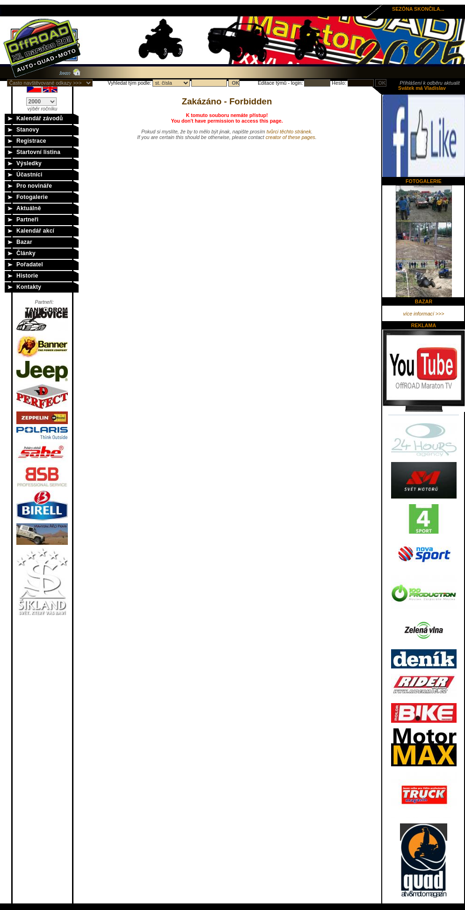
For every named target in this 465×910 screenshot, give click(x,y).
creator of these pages (290, 137)
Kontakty (28, 287)
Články (26, 253)
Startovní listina (38, 152)
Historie (27, 275)
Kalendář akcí (35, 231)
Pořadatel (29, 264)
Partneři (27, 219)
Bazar (24, 242)
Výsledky (29, 163)
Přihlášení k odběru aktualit (430, 83)
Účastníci (29, 174)
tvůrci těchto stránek (289, 131)
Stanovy (27, 129)
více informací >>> (423, 313)
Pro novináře (34, 186)
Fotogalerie (32, 197)
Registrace (31, 141)
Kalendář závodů (39, 118)
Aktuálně (28, 208)
